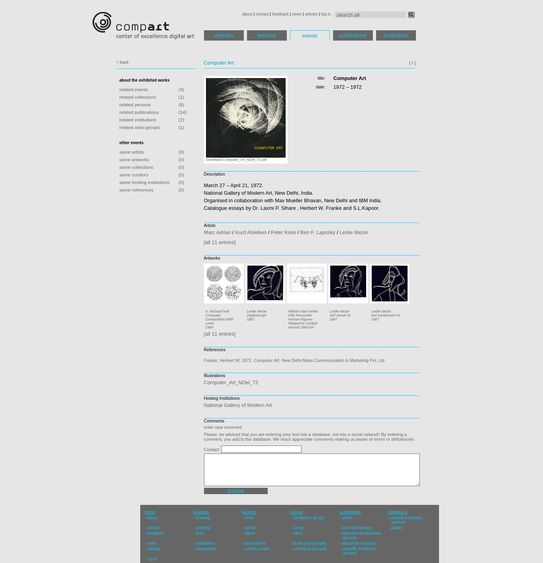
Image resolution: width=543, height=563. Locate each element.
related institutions (138, 119)
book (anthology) (357, 528)
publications (353, 35)
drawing (203, 518)
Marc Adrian (217, 232)
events (310, 36)
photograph (206, 549)
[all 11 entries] (220, 242)
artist (249, 518)
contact (262, 14)
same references (137, 190)
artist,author (255, 543)
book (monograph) (310, 543)
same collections (136, 167)
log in (326, 14)
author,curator (257, 549)
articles (311, 14)
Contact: (213, 449)
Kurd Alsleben (251, 232)
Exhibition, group (308, 518)
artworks (223, 35)
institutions (396, 35)
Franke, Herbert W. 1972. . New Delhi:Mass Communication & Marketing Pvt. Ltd (294, 360)
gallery (396, 528)
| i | (412, 63)
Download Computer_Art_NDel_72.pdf (236, 160)
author (250, 528)
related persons (135, 104)
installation (205, 543)
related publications (139, 112)
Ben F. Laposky (317, 232)
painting (203, 528)
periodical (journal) (310, 549)
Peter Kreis (283, 232)
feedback (280, 14)
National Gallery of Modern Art (238, 405)
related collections (138, 97)
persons (267, 35)
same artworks (134, 159)
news (297, 14)
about (247, 14)
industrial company (359, 543)
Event (298, 528)
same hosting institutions (145, 182)
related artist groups (140, 127)
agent (250, 533)
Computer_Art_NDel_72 (231, 382)
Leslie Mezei (353, 232)
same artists (132, 152)
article (347, 518)
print (200, 533)
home (150, 512)
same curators (134, 174)
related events (134, 89)
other (297, 533)
